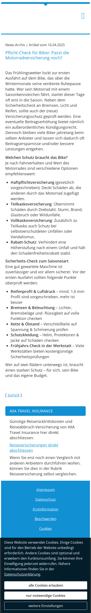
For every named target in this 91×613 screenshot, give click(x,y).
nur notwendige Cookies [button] (45, 595)
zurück (13, 395)
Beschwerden (45, 518)
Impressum (45, 489)
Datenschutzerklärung (22, 574)
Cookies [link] (45, 528)
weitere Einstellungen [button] (46, 605)
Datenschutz (45, 499)
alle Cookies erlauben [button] (46, 585)
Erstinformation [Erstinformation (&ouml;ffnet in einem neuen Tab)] (45, 509)
